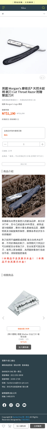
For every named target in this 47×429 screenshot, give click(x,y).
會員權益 (25, 365)
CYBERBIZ (25, 419)
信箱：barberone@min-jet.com (15, 383)
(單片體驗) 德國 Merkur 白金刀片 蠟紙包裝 (23, 335)
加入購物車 (21, 426)
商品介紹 (24, 164)
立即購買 (37, 426)
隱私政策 (17, 365)
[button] (43, 317)
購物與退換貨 (7, 365)
